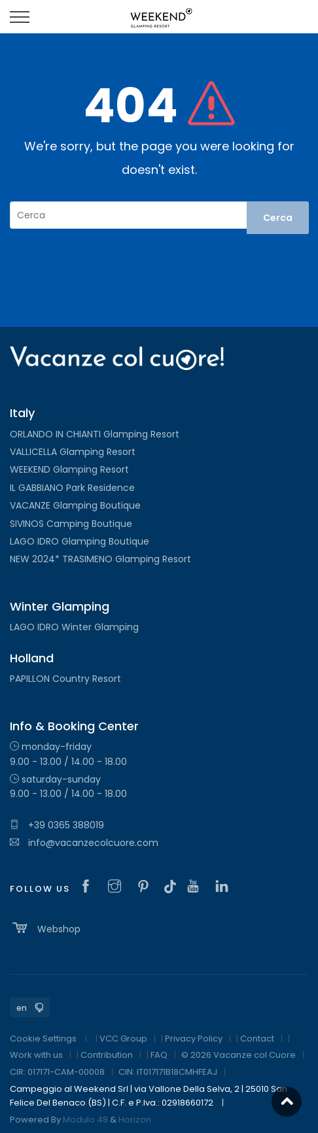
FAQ (159, 1055)
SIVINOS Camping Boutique (71, 523)
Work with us (36, 1055)
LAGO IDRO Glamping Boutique (79, 541)
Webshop (45, 928)
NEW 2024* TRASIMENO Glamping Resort (100, 559)
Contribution (106, 1055)
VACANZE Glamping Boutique (75, 505)
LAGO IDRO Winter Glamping (74, 627)
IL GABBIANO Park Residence (72, 487)
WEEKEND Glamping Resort (69, 469)
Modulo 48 (85, 1119)
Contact (257, 1038)
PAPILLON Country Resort (65, 678)
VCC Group (123, 1038)
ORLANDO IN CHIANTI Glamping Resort (94, 434)
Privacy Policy (193, 1038)
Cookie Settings (43, 1038)
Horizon (134, 1119)
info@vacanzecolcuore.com (84, 842)
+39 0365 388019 (57, 825)
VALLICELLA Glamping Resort (72, 451)
